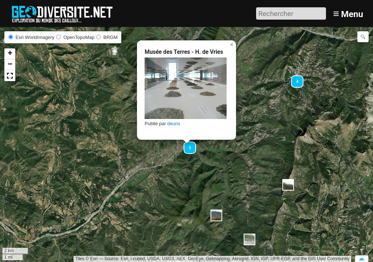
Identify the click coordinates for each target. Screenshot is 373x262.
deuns (173, 123)
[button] (288, 185)
